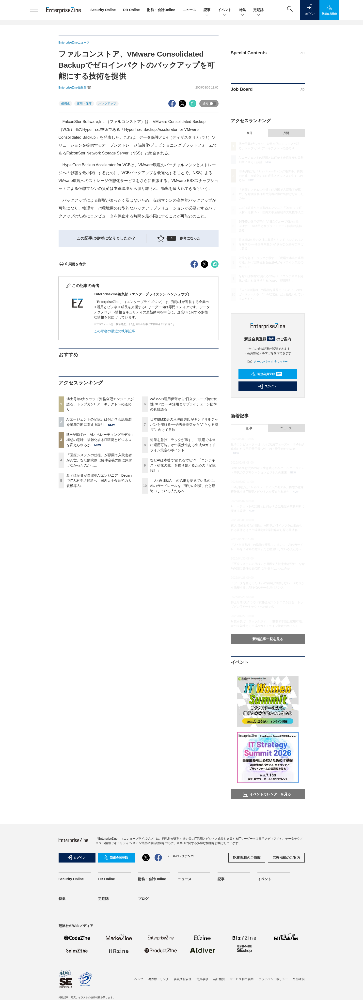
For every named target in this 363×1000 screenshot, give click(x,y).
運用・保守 (84, 103)
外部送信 (299, 979)
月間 (286, 133)
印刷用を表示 (72, 353)
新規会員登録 (267, 374)
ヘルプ (138, 979)
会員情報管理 (182, 979)
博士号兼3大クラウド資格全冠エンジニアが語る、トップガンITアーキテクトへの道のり (100, 492)
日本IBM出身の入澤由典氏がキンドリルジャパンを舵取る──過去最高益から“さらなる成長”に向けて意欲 (184, 513)
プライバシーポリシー (273, 979)
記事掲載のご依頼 (247, 858)
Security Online (103, 10)
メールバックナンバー (268, 362)
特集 (242, 10)
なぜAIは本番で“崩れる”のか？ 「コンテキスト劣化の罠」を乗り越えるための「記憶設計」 (183, 554)
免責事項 (202, 979)
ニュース (189, 10)
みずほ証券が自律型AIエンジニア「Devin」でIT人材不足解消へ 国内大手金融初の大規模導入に (100, 569)
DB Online (131, 10)
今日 (249, 133)
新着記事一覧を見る (267, 639)
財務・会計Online (161, 10)
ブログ (143, 899)
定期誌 (258, 10)
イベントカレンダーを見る (267, 794)
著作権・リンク (158, 979)
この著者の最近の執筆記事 (114, 420)
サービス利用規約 (241, 979)
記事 (207, 10)
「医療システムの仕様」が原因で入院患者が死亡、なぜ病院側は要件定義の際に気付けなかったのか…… (99, 549)
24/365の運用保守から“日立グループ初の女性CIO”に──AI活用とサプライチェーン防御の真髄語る (183, 492)
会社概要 (219, 979)
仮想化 (65, 103)
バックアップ (107, 103)
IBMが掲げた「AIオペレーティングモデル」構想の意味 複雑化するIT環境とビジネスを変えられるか (100, 528)
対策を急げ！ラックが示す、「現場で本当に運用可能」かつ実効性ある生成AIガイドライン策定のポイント (183, 533)
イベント (225, 10)
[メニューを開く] (34, 10)
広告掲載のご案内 (286, 858)
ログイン (267, 386)
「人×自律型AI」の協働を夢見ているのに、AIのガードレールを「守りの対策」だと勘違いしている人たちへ (183, 574)
